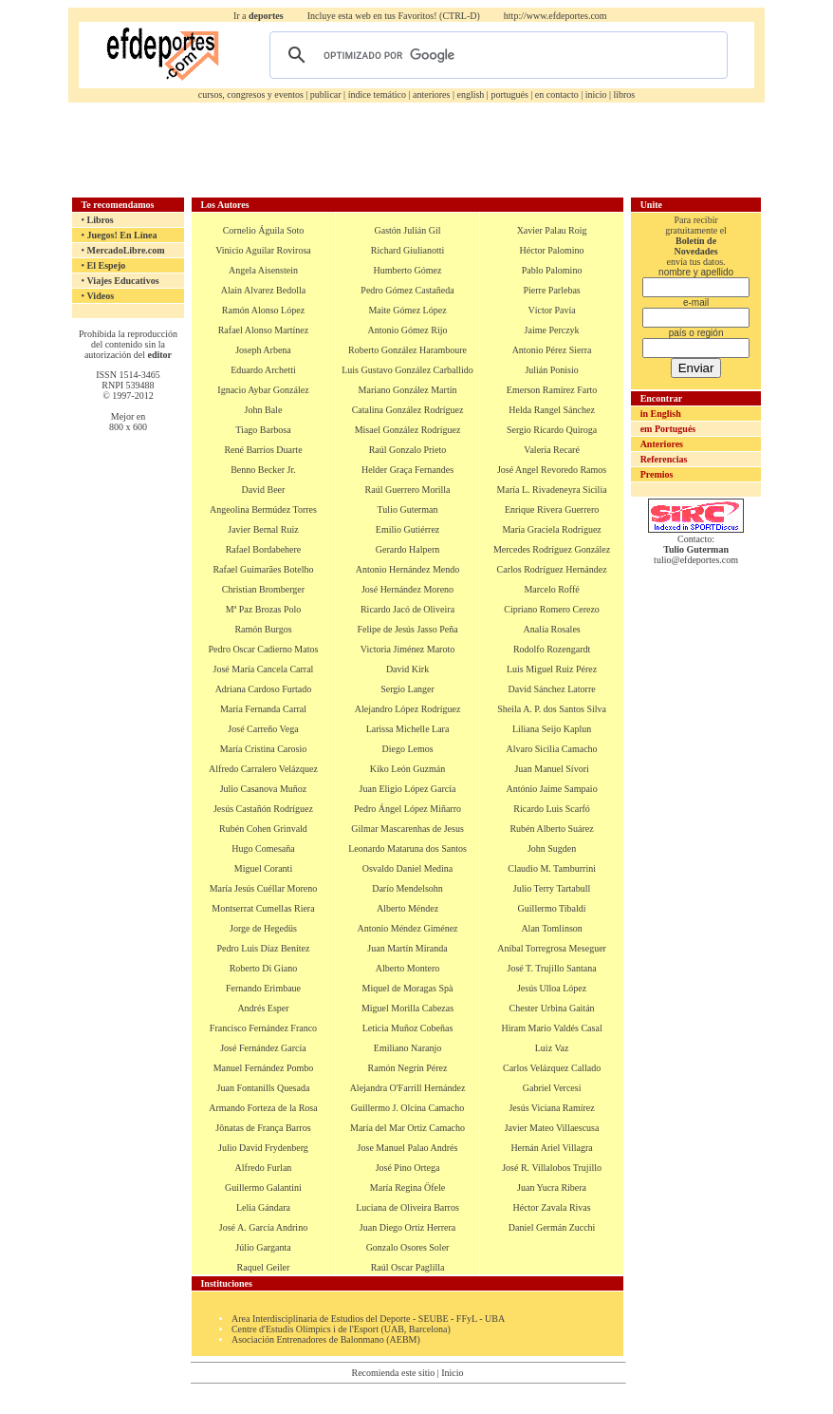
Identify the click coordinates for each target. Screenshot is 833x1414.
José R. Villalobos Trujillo (552, 1167)
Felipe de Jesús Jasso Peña (407, 629)
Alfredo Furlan (263, 1167)
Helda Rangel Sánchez (552, 410)
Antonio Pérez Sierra (552, 350)
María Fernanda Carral (263, 709)
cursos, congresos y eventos (251, 94)
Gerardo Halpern (407, 549)
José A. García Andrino (263, 1227)
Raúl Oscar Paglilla (408, 1267)
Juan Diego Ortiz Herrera (407, 1227)
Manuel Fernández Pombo (263, 1068)
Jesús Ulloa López (551, 988)
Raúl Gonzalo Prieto (408, 449)
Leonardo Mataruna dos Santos (407, 848)
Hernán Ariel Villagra (551, 1147)
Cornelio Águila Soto (264, 230)
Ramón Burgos (262, 629)
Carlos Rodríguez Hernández (552, 569)
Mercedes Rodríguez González (551, 549)
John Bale (264, 410)
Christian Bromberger (263, 589)
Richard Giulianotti (408, 250)
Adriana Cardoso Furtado (263, 689)
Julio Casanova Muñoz (263, 788)
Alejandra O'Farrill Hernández (408, 1088)
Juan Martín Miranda (407, 948)
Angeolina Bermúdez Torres (263, 509)
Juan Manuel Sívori (551, 769)
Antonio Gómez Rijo (408, 330)
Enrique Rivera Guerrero (552, 509)
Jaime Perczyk (552, 330)
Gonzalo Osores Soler (408, 1247)
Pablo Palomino (552, 270)
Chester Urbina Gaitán (552, 1008)
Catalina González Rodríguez (408, 410)
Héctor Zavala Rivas (551, 1207)
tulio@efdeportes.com (696, 560)
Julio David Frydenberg (263, 1147)
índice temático (377, 94)
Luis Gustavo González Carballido (407, 370)
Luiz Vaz (552, 1048)
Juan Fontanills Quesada (263, 1088)
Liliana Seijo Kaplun (551, 729)
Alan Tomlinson (551, 928)
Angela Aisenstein (263, 270)
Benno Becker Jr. (263, 469)
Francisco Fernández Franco (263, 1028)
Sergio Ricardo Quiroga (552, 429)
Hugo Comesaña (262, 848)
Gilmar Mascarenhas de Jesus (407, 828)
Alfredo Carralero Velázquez (263, 769)
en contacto (557, 94)
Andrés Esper (262, 1008)
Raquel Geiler (263, 1267)
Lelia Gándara (263, 1207)
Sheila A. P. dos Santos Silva (551, 709)
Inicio (452, 1372)
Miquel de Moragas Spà (408, 988)
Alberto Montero (408, 968)
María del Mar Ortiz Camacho (407, 1127)
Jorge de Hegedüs (263, 928)
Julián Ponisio (551, 370)
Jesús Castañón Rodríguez (263, 808)
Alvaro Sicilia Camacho (552, 749)
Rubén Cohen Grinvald (263, 828)
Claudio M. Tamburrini (552, 868)
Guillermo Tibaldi (552, 908)
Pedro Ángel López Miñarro (407, 808)
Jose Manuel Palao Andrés (408, 1147)
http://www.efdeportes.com (555, 15)
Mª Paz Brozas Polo (264, 609)
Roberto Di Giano (264, 968)
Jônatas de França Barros (262, 1127)
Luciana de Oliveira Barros (407, 1207)
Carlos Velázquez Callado (552, 1068)
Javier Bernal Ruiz (263, 529)
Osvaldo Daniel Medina (408, 868)
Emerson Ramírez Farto (552, 390)
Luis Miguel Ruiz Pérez (552, 669)
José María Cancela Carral (263, 669)
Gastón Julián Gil (408, 230)
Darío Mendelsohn (407, 888)
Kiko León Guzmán (407, 769)
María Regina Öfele (407, 1187)
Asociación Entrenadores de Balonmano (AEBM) (325, 1339)
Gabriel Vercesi (552, 1088)
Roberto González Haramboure (407, 350)
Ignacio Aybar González (262, 390)
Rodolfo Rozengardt (551, 649)
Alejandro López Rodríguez (408, 709)
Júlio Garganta (262, 1247)
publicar (326, 94)
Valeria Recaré (552, 449)
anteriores (431, 94)
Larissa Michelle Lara (408, 729)
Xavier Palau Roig (552, 230)
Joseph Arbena (263, 350)
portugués (509, 94)
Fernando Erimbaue (263, 988)
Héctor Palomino (552, 250)
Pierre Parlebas (551, 290)
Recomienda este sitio (393, 1372)
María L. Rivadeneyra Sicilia (552, 489)
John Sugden (552, 848)
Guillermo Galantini (263, 1187)
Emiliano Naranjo (407, 1048)
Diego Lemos (407, 749)
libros (624, 94)
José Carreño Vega (263, 729)
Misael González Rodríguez (408, 429)
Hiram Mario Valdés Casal (551, 1028)
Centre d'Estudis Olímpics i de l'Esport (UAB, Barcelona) (341, 1329)
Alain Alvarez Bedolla (263, 290)
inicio (596, 94)
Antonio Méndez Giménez (407, 928)
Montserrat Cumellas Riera (263, 908)
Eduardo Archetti (263, 370)
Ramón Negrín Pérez (408, 1068)
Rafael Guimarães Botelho (263, 569)
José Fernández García (263, 1048)
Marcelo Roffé (551, 589)
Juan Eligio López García (408, 788)
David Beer (264, 489)
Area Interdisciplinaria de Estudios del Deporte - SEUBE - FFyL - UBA (368, 1318)
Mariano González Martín (408, 390)
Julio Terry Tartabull (552, 888)
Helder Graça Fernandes (407, 469)
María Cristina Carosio (263, 749)
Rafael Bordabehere (264, 549)
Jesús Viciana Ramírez (551, 1108)
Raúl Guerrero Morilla (408, 489)
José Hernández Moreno (407, 589)
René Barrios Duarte (263, 449)
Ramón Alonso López (263, 310)
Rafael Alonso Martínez (263, 330)
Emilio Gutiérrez (407, 529)
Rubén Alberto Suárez (551, 828)
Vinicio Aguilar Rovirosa (263, 250)
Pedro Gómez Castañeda (407, 290)
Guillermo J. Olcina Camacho (407, 1108)
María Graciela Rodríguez (551, 529)
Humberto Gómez (408, 270)
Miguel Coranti (263, 868)
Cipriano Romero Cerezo (552, 609)
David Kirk (407, 669)
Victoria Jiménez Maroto (407, 649)
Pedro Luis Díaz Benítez (262, 948)
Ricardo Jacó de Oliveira (407, 609)
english (470, 94)
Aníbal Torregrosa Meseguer (551, 948)
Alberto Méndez (407, 908)
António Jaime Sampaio (552, 788)
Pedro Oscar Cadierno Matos (264, 649)
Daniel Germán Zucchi (552, 1227)
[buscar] (495, 55)
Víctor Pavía (551, 310)
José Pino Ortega (408, 1167)
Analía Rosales (551, 629)
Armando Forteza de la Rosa (263, 1108)
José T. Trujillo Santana (552, 968)
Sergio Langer (407, 689)
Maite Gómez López (407, 310)
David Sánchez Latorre (551, 689)
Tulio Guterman (408, 509)
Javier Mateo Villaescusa (552, 1127)
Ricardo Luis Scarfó (551, 808)
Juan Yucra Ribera (551, 1187)
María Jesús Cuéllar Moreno (264, 888)
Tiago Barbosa (262, 429)
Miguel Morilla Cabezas (407, 1008)
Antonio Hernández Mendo (407, 569)
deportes (266, 15)
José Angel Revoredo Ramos (551, 469)
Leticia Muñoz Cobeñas (408, 1028)
